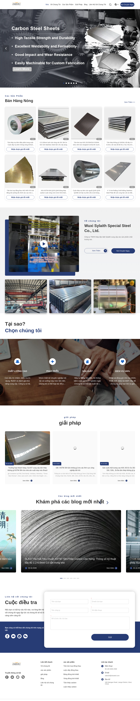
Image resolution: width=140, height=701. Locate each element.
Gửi (110, 637)
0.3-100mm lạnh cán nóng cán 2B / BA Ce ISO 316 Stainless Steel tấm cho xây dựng (53, 144)
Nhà (47, 4)
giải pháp (78, 4)
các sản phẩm (67, 4)
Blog (85, 4)
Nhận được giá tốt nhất (20, 149)
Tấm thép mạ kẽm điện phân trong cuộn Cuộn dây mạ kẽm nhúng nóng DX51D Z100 (20, 144)
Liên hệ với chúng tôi (97, 4)
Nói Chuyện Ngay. (123, 251)
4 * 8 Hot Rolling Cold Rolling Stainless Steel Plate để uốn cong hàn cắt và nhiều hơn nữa (119, 192)
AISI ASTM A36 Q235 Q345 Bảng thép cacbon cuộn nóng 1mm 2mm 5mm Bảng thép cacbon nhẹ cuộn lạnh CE (53, 192)
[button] (63, 83)
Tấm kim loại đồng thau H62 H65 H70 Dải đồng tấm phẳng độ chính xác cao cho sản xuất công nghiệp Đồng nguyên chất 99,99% (20, 192)
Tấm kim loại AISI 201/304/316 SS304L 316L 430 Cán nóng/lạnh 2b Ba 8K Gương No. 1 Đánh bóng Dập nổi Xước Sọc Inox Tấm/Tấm (86, 144)
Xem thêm (129, 102)
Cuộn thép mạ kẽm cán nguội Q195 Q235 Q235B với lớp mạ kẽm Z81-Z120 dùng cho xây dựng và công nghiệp (86, 192)
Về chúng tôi (55, 4)
